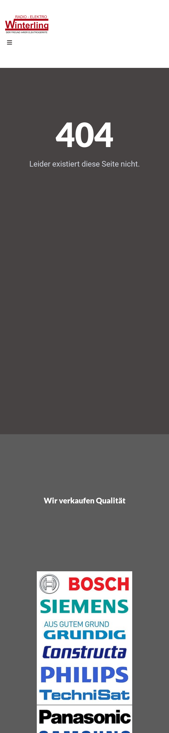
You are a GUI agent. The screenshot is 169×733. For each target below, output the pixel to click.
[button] (9, 42)
